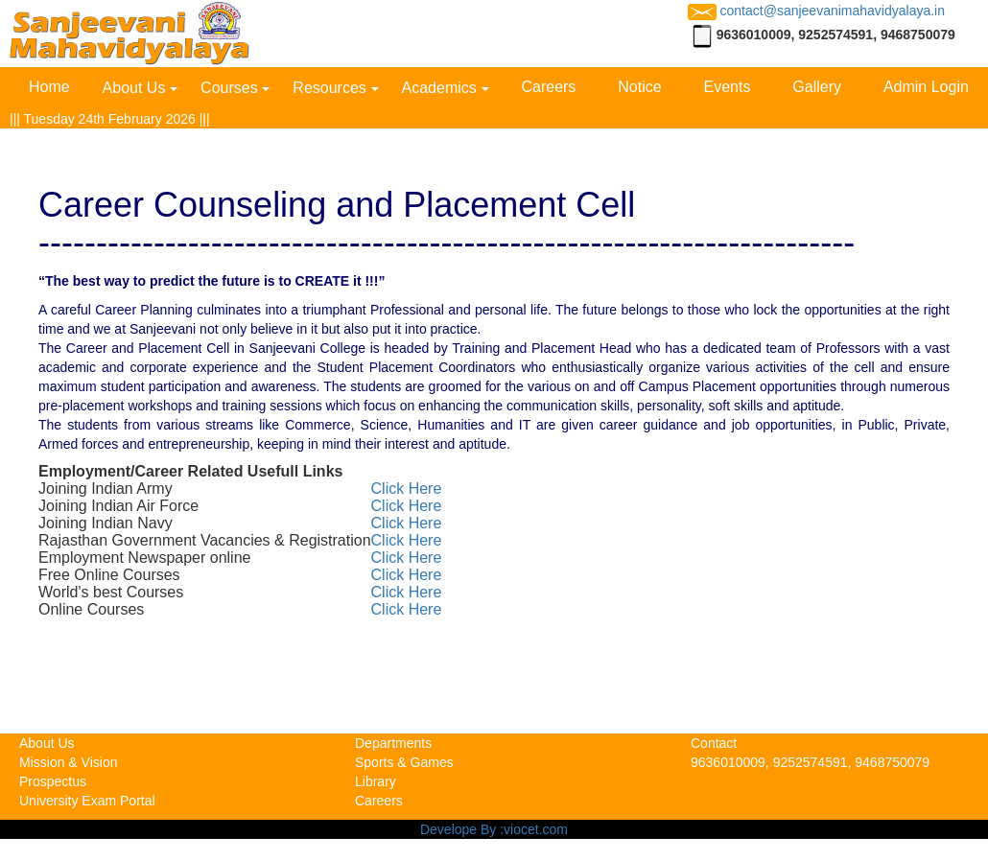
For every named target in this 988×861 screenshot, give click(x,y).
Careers (548, 87)
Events (727, 87)
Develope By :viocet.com (494, 829)
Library (375, 781)
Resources (329, 88)
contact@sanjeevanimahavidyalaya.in (816, 10)
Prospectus (52, 781)
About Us (134, 88)
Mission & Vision (68, 762)
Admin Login (926, 87)
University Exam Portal (87, 800)
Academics (439, 88)
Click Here (406, 488)
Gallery (816, 87)
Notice (639, 87)
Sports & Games (404, 762)
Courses (229, 88)
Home (49, 87)
